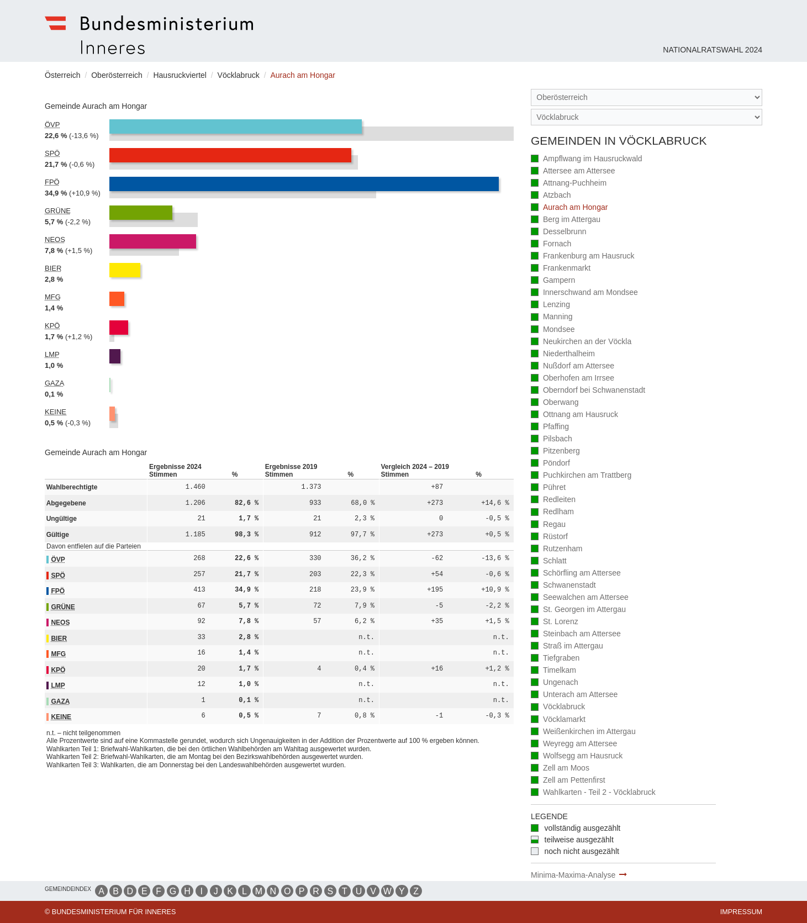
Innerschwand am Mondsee (584, 293)
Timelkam (553, 671)
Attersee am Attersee (573, 171)
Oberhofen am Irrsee (572, 378)
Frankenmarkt (560, 268)
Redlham (552, 512)
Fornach (551, 244)
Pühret (548, 488)
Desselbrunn (558, 232)
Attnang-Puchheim (568, 183)
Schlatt (549, 561)
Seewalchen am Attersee (580, 598)
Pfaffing (550, 427)
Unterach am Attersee (574, 695)
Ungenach (554, 683)
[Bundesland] (646, 97)
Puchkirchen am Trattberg (581, 476)
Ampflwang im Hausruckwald (586, 159)
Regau (548, 525)
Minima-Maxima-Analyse (573, 875)
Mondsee (552, 330)
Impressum (741, 912)
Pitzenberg (555, 451)
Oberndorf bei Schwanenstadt (588, 391)
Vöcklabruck (558, 707)
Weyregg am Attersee (574, 744)
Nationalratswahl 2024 (712, 49)
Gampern (553, 281)
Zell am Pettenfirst (568, 781)
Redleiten (553, 500)
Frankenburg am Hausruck (583, 256)
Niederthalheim (563, 354)
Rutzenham (556, 549)
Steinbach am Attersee (576, 634)
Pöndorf (550, 463)
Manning (552, 317)
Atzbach (551, 196)
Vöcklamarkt (558, 720)
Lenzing (550, 305)
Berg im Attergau (565, 220)
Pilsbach (551, 439)
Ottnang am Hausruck (574, 415)
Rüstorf (549, 537)
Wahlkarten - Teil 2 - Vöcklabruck (593, 793)
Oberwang (554, 403)
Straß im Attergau (567, 646)
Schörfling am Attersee (576, 573)
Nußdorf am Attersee (572, 366)
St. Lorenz (554, 622)
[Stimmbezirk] (646, 117)
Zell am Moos (560, 768)
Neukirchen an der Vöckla (581, 342)
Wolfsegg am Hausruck (577, 756)
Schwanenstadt (563, 586)
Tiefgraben (555, 658)
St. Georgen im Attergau (578, 610)
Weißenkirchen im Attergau (583, 732)
